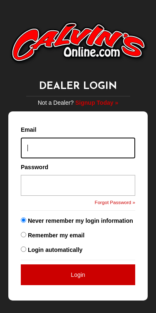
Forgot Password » (115, 202)
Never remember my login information (80, 220)
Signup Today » (96, 102)
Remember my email (56, 235)
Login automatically (56, 249)
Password (34, 167)
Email (28, 129)
